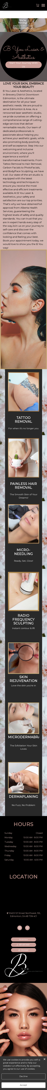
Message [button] (23, 950)
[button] (38, 5)
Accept (23, 1085)
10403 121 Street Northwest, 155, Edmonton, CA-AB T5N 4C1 (23, 914)
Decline (23, 1076)
